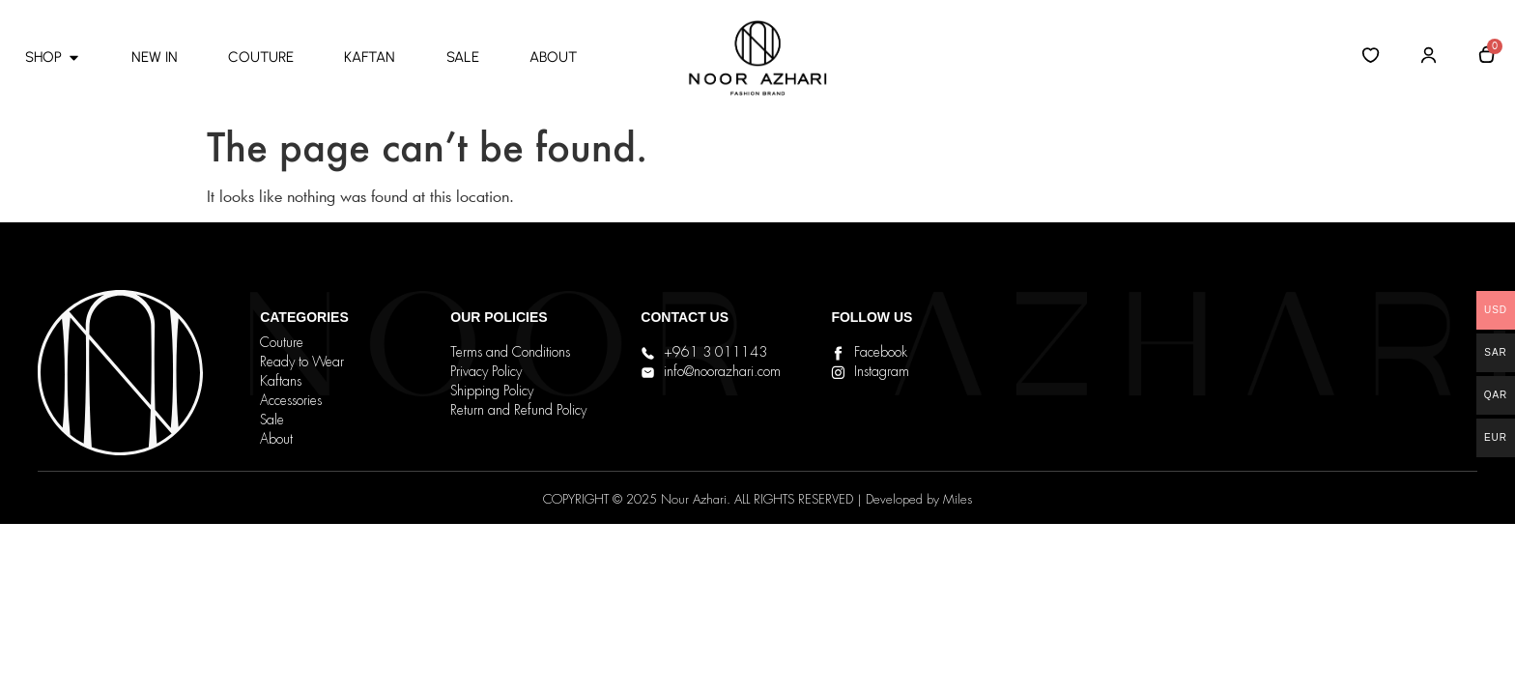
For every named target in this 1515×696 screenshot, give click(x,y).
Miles (957, 500)
